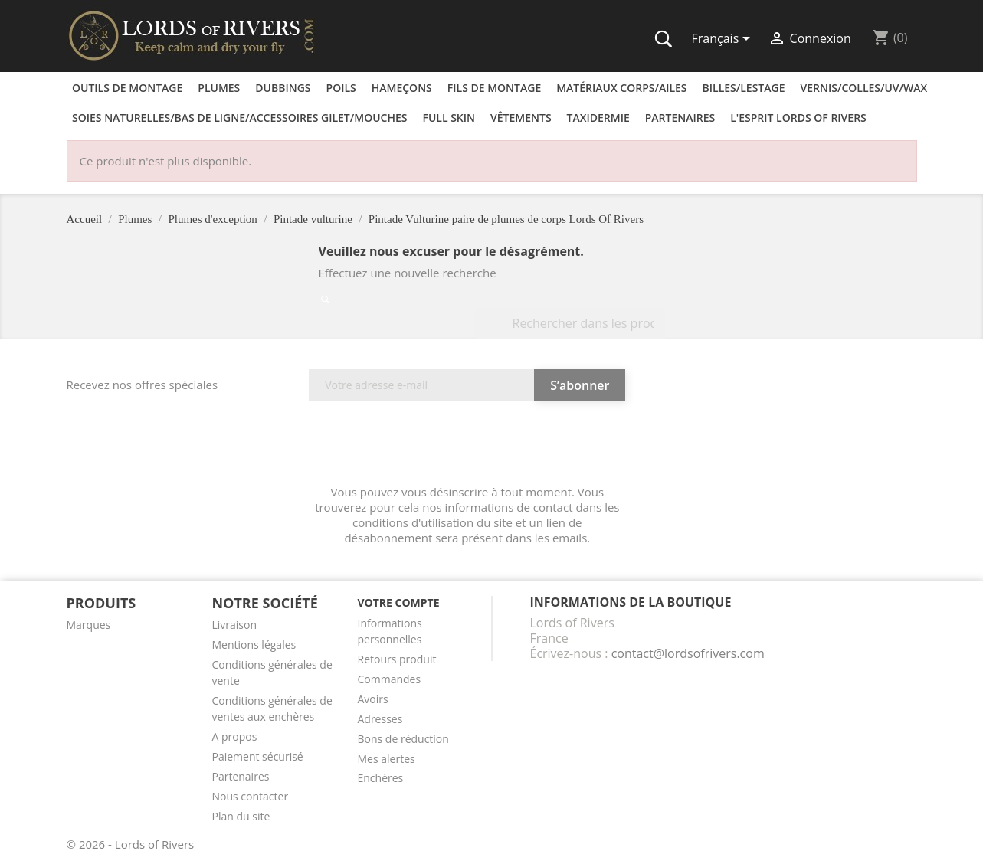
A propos (234, 736)
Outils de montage (127, 87)
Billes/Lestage (744, 87)
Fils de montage (494, 87)
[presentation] (467, 446)
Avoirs (372, 699)
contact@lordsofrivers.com (688, 653)
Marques (89, 624)
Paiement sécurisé (257, 756)
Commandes (389, 679)
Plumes (219, 87)
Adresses (379, 719)
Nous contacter (249, 796)
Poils (341, 87)
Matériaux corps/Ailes (621, 87)
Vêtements (521, 117)
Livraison (234, 624)
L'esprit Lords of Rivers (798, 117)
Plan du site (240, 816)
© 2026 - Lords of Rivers (131, 844)
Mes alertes (385, 758)
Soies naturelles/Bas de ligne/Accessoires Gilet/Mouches (239, 117)
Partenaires (680, 117)
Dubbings (282, 87)
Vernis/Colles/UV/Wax (864, 87)
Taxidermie (598, 117)
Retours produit (396, 659)
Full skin (448, 117)
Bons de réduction (402, 738)
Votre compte (398, 602)
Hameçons (402, 87)
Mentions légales (253, 644)
